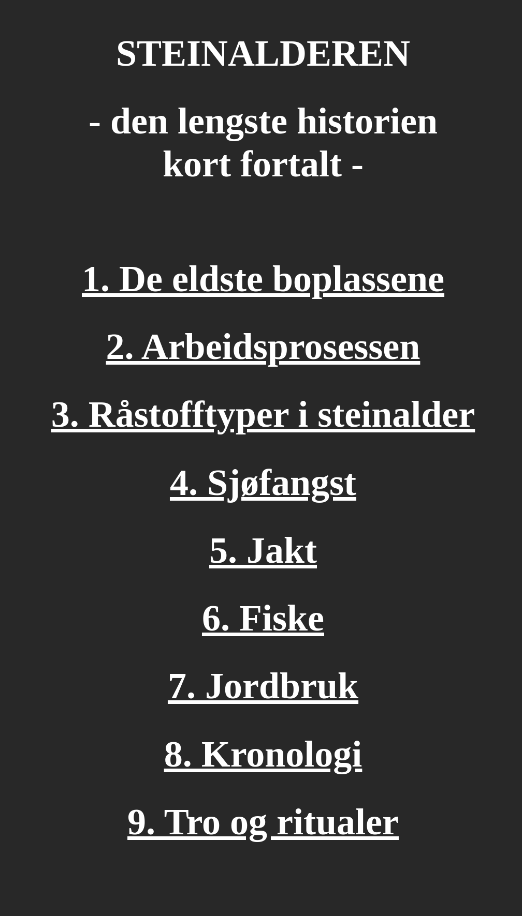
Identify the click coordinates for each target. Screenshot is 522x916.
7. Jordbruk (263, 686)
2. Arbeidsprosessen (263, 346)
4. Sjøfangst (263, 482)
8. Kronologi (263, 754)
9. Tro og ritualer (263, 822)
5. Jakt (263, 550)
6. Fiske (263, 618)
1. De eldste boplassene (263, 278)
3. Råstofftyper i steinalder (263, 414)
